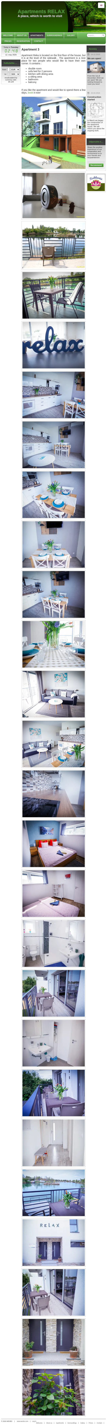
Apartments (60, 1423)
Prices (91, 1423)
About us (49, 1423)
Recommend (96, 165)
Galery (82, 1423)
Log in (34, 1421)
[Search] (103, 35)
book (30, 92)
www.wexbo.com (22, 1421)
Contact (99, 1423)
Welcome (39, 1423)
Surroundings (72, 1423)
